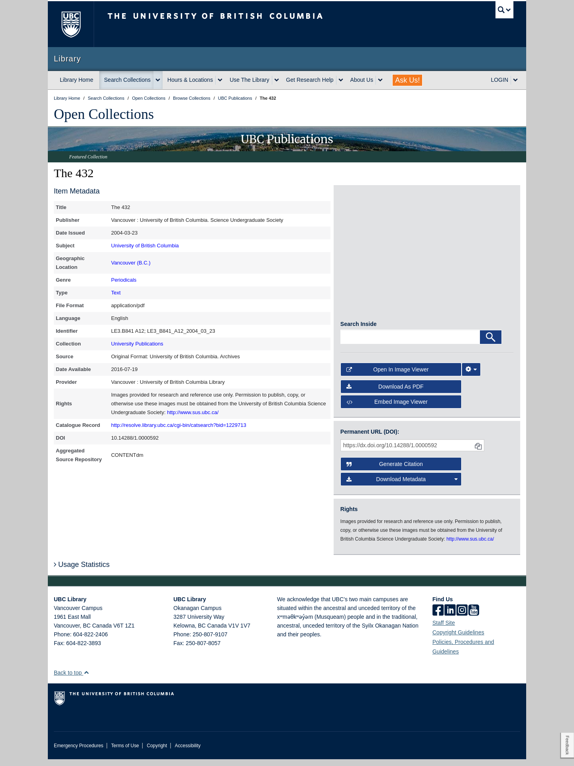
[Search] (491, 344)
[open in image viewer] (362, 224)
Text (116, 293)
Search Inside (358, 331)
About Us (361, 80)
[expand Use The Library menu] (276, 80)
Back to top (71, 679)
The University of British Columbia (71, 24)
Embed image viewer (387, 408)
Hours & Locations (190, 80)
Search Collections (127, 80)
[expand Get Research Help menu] (341, 80)
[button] (86, 679)
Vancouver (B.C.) (131, 263)
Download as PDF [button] (385, 393)
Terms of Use (125, 752)
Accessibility (188, 752)
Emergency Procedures (78, 752)
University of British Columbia (145, 246)
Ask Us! (407, 80)
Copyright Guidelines (458, 639)
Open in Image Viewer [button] (387, 376)
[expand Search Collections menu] (158, 80)
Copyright (157, 752)
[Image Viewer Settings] (471, 376)
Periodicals (124, 280)
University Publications (137, 344)
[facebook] (438, 617)
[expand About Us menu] (380, 80)
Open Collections (104, 114)
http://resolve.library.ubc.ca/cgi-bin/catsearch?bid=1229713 (178, 425)
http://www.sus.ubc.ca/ (192, 412)
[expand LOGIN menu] (515, 80)
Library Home (76, 80)
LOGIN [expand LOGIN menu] (499, 80)
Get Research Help (310, 80)
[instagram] (462, 617)
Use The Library (249, 80)
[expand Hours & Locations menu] (220, 80)
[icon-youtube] (473, 617)
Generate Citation (384, 471)
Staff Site (443, 629)
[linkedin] (450, 617)
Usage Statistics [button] (82, 571)
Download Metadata (402, 486)
